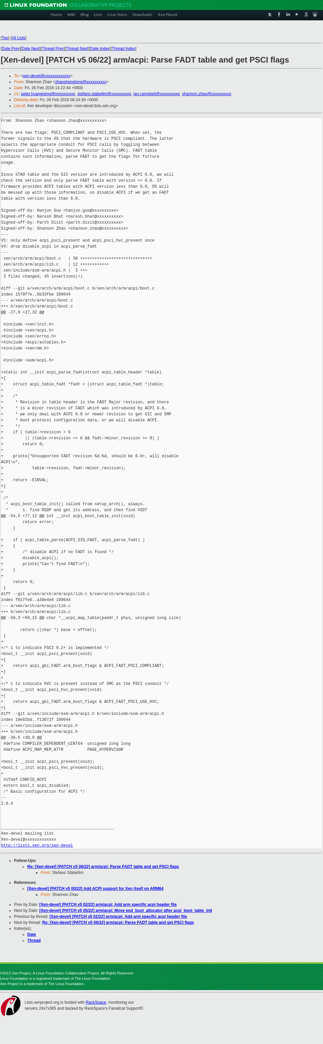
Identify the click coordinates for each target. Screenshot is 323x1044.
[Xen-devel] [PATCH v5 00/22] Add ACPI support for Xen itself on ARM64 (95, 888)
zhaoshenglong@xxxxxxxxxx (81, 82)
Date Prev (10, 48)
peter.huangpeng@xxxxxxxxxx (48, 94)
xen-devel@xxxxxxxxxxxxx (46, 76)
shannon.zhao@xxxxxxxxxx (206, 94)
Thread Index (124, 48)
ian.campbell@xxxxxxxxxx (157, 94)
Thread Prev (53, 48)
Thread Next (77, 48)
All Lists (18, 38)
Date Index (100, 48)
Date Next (30, 48)
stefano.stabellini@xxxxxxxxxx (104, 94)
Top (5, 38)
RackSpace (96, 1002)
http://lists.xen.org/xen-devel (37, 845)
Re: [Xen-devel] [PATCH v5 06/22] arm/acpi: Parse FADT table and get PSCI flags (103, 866)
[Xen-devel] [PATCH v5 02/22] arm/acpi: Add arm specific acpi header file (108, 904)
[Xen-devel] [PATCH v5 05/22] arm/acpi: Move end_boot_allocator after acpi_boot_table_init (125, 910)
